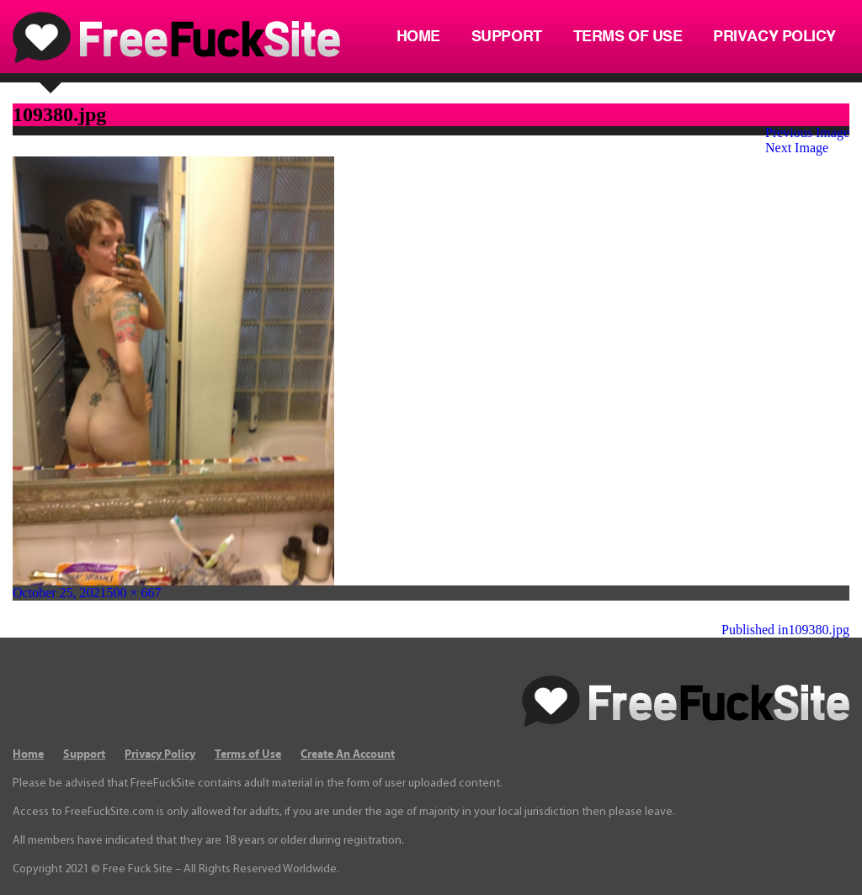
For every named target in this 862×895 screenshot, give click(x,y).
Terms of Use (628, 37)
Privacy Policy (774, 37)
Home (418, 37)
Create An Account (348, 754)
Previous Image (807, 132)
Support (506, 37)
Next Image (796, 147)
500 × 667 (134, 592)
